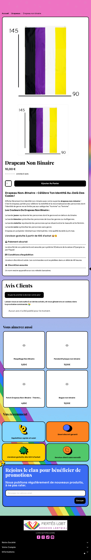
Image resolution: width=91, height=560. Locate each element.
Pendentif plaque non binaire (67, 359)
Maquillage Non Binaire (24, 359)
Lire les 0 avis (22, 174)
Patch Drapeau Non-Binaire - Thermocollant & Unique (24, 398)
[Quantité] (8, 183)
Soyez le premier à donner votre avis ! (24, 295)
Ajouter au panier (50, 183)
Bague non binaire (67, 398)
